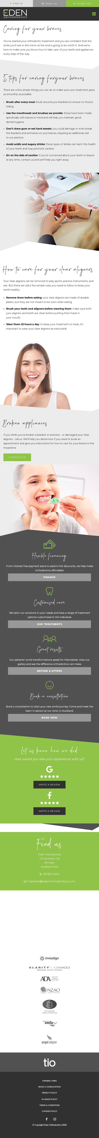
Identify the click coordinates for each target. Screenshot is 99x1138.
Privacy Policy (49, 1093)
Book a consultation (49, 1087)
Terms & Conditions (49, 1105)
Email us (49, 3)
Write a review (49, 784)
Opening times (49, 1081)
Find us (16, 3)
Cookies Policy (49, 1111)
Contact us (17, 457)
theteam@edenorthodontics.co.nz (49, 881)
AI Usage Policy (49, 1099)
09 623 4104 (49, 874)
